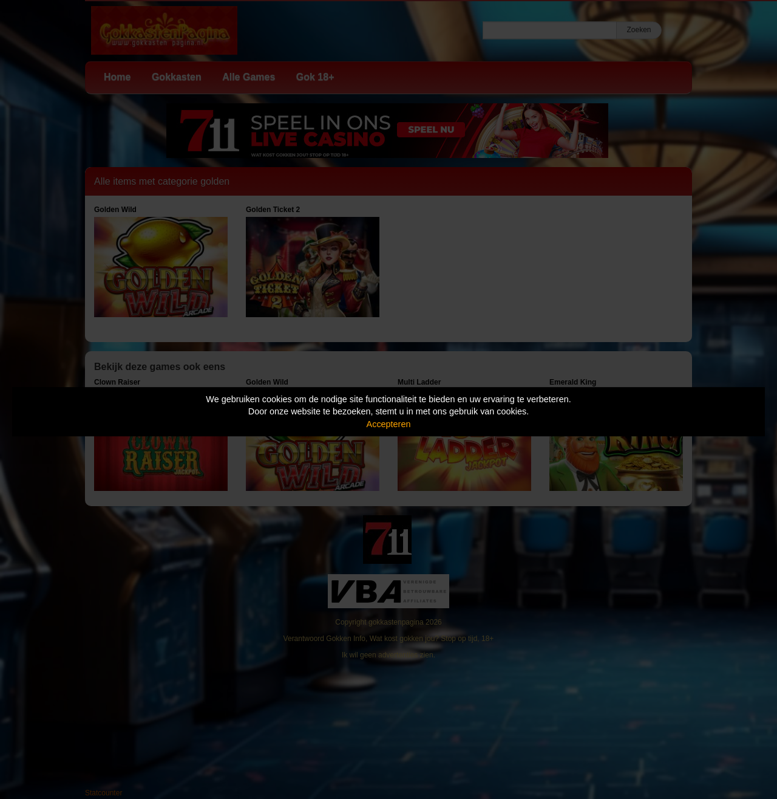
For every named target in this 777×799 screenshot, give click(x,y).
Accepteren (389, 424)
